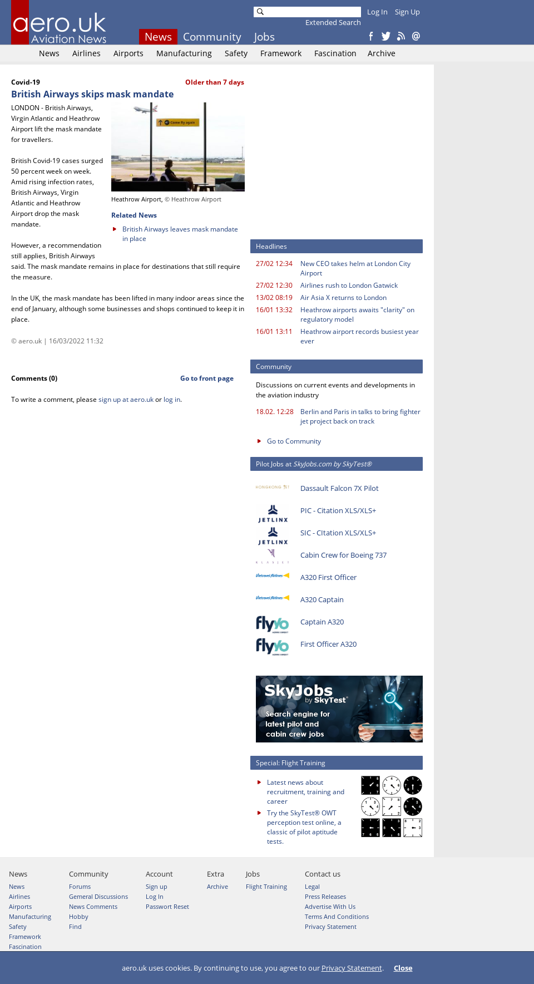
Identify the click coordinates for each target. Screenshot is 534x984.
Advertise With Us (330, 906)
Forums (80, 886)
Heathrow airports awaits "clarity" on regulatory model (357, 314)
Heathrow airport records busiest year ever (359, 336)
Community (212, 36)
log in (172, 399)
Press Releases (325, 896)
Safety (236, 53)
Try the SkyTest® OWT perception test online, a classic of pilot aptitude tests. (304, 827)
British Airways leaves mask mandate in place (180, 233)
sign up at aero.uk (126, 399)
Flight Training (266, 886)
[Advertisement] (339, 156)
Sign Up (407, 12)
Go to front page (207, 378)
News (158, 36)
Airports (128, 53)
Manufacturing (184, 53)
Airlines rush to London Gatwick (349, 285)
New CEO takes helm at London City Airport (355, 268)
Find (75, 926)
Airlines (86, 53)
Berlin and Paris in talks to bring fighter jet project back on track (360, 416)
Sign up (156, 886)
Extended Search (333, 22)
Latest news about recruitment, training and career (305, 792)
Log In (377, 12)
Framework (280, 53)
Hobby (78, 916)
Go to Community (294, 441)
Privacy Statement (352, 968)
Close (403, 968)
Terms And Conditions (337, 916)
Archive (381, 53)
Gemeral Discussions (98, 896)
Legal (312, 886)
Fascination (335, 53)
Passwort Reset (167, 906)
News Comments (93, 906)
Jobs (264, 36)
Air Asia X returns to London (343, 297)
